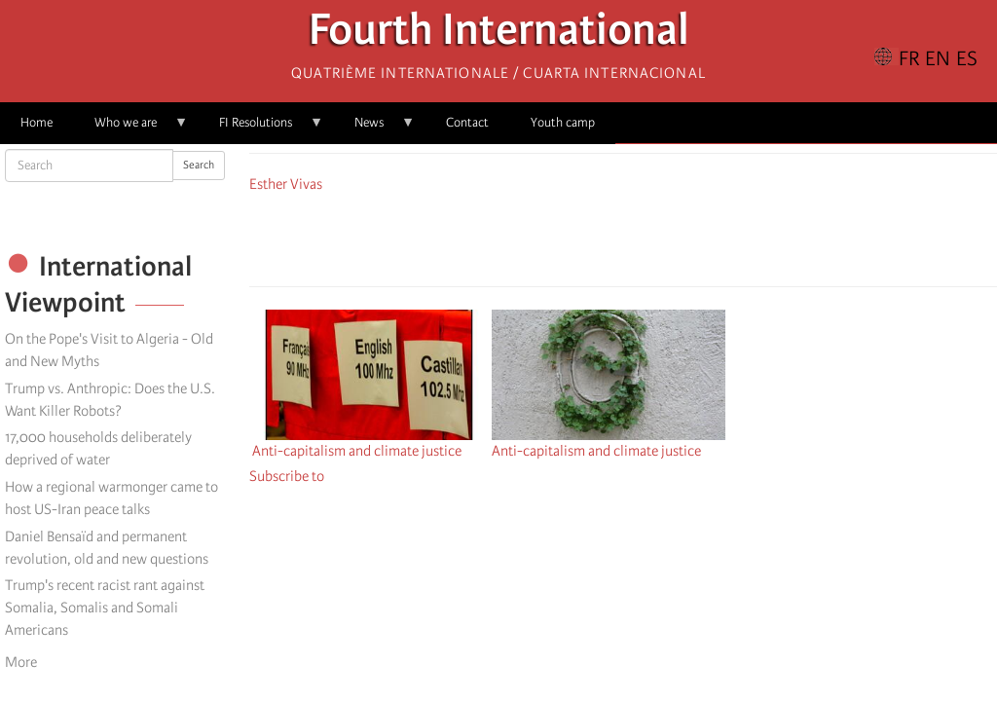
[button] (677, 236)
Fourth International (499, 35)
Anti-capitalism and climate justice (357, 451)
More (21, 662)
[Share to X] (596, 236)
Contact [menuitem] (467, 122)
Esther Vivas (285, 184)
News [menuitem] (374, 129)
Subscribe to (286, 476)
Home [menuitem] (36, 122)
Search (198, 165)
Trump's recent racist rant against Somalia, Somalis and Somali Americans (104, 607)
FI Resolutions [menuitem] (261, 129)
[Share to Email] (650, 236)
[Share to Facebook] (568, 236)
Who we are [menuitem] (131, 129)
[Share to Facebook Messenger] (623, 236)
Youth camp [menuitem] (563, 122)
